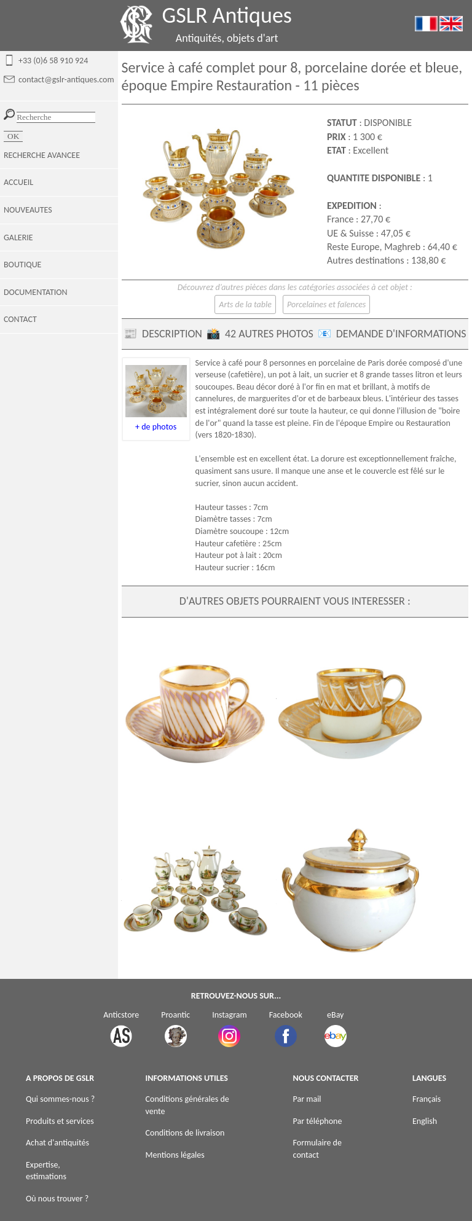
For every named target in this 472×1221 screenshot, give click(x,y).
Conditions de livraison (185, 1133)
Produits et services (60, 1121)
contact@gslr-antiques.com (66, 79)
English (424, 1121)
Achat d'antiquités (57, 1142)
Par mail (307, 1099)
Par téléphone (317, 1121)
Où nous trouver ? (57, 1198)
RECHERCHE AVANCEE (42, 155)
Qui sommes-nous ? (60, 1099)
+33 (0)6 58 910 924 (53, 60)
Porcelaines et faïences (326, 304)
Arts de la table (245, 304)
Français (426, 1099)
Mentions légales (175, 1155)
